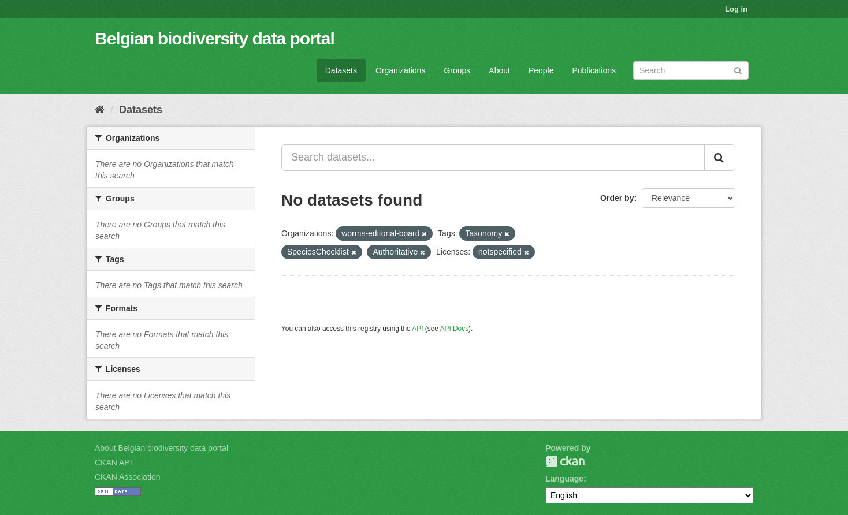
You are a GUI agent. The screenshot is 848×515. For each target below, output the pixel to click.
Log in (736, 9)
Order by (617, 198)
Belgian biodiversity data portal (214, 38)
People (541, 70)
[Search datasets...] (493, 157)
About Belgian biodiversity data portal (161, 448)
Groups (457, 70)
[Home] (100, 109)
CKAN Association (128, 477)
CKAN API (113, 462)
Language (564, 478)
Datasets (341, 70)
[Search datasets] (691, 70)
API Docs (454, 328)
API (417, 328)
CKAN (565, 461)
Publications (594, 70)
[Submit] (738, 69)
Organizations (400, 70)
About (499, 70)
